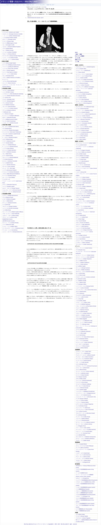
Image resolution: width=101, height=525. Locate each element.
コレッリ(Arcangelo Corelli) (8, 44)
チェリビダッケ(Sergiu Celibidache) (83, 186)
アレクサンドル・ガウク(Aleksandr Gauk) (85, 106)
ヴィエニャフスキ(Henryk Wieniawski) (10, 172)
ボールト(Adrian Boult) (81, 215)
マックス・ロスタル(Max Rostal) (83, 416)
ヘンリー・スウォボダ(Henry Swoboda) (84, 208)
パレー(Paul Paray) (80, 199)
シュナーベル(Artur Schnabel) (82, 287)
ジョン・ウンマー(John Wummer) (83, 454)
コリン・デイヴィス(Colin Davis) (83, 164)
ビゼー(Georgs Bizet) (7, 128)
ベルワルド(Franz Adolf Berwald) (9, 81)
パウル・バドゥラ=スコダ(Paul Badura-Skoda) (86, 306)
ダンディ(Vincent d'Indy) (7, 155)
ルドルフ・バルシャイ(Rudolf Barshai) (84, 240)
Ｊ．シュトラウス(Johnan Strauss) (10, 108)
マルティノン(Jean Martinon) (82, 226)
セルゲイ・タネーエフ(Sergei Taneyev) (10, 188)
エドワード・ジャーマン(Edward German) (11, 191)
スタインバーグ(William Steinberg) (83, 179)
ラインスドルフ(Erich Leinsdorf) (83, 237)
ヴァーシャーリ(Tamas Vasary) (82, 346)
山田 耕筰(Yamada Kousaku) (8, 220)
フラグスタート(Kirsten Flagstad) (83, 518)
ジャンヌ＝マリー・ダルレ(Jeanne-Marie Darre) (86, 289)
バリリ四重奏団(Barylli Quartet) (82, 489)
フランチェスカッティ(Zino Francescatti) (85, 409)
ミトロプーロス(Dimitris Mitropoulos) (84, 132)
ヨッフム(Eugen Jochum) (81, 235)
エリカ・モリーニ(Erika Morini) (82, 367)
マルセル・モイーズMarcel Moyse (83, 460)
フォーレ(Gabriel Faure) (7, 162)
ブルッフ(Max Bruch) (7, 153)
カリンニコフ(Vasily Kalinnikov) (9, 150)
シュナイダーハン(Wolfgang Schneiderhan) (85, 391)
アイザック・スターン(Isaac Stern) (83, 351)
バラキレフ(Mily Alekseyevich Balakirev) (11, 173)
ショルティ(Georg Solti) (81, 172)
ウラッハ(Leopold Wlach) (81, 444)
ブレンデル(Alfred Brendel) (81, 311)
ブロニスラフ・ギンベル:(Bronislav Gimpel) (85, 413)
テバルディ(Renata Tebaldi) (82, 516)
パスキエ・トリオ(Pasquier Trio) (83, 496)
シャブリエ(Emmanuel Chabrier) (9, 170)
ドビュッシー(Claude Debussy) (9, 144)
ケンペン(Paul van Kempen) (82, 83)
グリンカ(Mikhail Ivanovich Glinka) (9, 119)
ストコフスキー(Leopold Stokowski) (83, 181)
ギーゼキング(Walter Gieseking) (83, 269)
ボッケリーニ (5, 79)
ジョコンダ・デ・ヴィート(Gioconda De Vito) (86, 396)
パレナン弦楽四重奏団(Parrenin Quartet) (84, 498)
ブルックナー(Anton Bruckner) (9, 106)
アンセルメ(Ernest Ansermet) (82, 108)
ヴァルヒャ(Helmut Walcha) (82, 347)
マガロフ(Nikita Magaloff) (81, 318)
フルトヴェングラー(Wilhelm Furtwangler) (85, 86)
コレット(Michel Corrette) (7, 50)
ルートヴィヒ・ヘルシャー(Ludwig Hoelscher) (86, 429)
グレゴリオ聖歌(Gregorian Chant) (9, 43)
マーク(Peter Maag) (80, 219)
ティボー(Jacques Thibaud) (82, 398)
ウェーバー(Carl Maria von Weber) (9, 72)
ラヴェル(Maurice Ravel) (7, 197)
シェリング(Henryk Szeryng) (82, 387)
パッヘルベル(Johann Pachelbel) (9, 52)
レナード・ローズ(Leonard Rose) (83, 433)
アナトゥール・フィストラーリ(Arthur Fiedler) (86, 143)
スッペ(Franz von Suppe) (7, 113)
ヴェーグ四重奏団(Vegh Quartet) (83, 510)
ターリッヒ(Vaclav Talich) (81, 124)
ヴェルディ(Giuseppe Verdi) (8, 99)
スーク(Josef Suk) (6, 204)
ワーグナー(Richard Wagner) (8, 101)
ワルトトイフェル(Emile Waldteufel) (10, 157)
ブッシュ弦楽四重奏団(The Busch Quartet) (85, 503)
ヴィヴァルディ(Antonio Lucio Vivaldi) (10, 32)
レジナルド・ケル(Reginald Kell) (83, 462)
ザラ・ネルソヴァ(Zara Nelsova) (83, 385)
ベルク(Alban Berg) (6, 210)
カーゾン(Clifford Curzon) (81, 260)
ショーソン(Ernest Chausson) (8, 164)
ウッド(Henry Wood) (80, 72)
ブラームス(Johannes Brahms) (9, 110)
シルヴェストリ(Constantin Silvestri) (84, 123)
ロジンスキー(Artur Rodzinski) (82, 99)
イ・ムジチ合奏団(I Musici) (82, 472)
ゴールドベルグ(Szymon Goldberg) (83, 384)
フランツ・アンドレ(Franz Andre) (83, 206)
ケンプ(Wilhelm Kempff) (81, 280)
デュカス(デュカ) (6, 179)
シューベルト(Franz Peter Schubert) (10, 68)
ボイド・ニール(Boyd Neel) (82, 217)
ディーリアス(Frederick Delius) (9, 175)
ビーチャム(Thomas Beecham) (82, 128)
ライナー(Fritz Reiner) (80, 137)
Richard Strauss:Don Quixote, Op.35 (35, 17)
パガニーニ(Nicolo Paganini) (8, 70)
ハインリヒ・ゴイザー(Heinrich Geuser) (84, 458)
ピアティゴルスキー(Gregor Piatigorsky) (84, 404)
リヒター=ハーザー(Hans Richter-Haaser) (85, 336)
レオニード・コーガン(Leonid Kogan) (84, 431)
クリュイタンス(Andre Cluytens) (83, 115)
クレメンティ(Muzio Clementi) (9, 83)
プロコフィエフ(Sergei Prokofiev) (9, 206)
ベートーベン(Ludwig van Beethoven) (10, 66)
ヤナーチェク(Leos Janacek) (8, 166)
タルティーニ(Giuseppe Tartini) (9, 39)
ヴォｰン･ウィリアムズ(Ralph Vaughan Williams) (12, 211)
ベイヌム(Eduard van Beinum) (82, 92)
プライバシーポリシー (42, 524)
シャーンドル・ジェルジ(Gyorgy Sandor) (85, 286)
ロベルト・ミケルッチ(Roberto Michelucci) (85, 438)
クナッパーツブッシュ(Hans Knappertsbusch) (86, 114)
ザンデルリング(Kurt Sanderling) (83, 166)
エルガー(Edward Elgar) (7, 139)
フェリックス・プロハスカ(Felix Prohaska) (85, 201)
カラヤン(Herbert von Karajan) (82, 155)
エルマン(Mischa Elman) (81, 369)
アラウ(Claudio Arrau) (80, 249)
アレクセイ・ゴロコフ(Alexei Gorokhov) (84, 356)
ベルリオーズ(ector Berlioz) (8, 90)
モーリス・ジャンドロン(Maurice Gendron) (85, 422)
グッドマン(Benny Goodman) (82, 447)
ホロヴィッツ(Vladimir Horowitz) (83, 315)
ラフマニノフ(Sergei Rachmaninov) (10, 195)
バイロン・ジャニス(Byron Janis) (83, 302)
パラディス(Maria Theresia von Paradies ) (11, 77)
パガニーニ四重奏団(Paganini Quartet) (84, 492)
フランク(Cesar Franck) (7, 102)
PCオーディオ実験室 (79, 56)
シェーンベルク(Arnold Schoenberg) (10, 208)
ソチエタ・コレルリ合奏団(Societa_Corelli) (85, 481)
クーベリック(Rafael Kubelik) (82, 157)
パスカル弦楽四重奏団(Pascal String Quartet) (85, 494)
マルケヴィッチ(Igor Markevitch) (83, 224)
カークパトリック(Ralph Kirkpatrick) (84, 258)
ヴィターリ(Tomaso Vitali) (8, 41)
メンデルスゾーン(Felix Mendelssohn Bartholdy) (12, 93)
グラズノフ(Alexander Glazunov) (9, 184)
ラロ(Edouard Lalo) (6, 112)
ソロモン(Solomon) (80, 293)
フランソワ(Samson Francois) (82, 309)
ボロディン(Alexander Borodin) (9, 117)
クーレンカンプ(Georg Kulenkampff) (84, 380)
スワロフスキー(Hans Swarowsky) (83, 182)
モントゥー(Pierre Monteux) (82, 135)
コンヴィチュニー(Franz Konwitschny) (84, 117)
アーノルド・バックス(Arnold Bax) (9, 230)
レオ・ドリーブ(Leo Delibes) (8, 177)
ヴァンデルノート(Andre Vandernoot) (84, 244)
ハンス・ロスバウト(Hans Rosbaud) (84, 191)
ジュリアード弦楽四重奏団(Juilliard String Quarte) (86, 480)
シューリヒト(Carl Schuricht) (82, 121)
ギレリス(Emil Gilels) (80, 273)
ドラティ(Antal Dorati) (80, 188)
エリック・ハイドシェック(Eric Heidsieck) (85, 257)
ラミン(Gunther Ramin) (81, 95)
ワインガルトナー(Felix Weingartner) (84, 103)
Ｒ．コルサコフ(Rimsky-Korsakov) (9, 137)
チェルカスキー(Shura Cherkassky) (83, 295)
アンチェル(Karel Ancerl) (81, 144)
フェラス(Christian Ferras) (81, 405)
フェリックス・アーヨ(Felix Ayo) (83, 407)
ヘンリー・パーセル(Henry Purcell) (10, 57)
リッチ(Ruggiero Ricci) (81, 425)
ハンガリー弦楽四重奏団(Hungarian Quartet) (85, 487)
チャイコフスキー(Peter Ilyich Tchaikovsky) (11, 132)
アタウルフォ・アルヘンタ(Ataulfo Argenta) (85, 66)
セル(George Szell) (80, 184)
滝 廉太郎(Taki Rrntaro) (7, 219)
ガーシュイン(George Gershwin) (9, 202)
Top (45, 7)
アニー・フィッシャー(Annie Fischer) (84, 248)
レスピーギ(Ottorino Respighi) (8, 199)
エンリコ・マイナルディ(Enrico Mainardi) (85, 371)
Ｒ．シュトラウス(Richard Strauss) (10, 146)
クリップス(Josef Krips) (81, 159)
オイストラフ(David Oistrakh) (82, 375)
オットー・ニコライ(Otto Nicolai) (9, 73)
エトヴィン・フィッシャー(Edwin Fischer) (85, 255)
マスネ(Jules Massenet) (7, 159)
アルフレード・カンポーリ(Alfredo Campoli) (85, 355)
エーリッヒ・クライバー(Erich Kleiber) (84, 74)
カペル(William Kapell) (80, 266)
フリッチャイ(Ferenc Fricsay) (82, 130)
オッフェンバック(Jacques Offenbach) (10, 115)
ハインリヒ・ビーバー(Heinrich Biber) (10, 59)
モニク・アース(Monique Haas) (83, 324)
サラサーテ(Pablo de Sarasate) (9, 152)
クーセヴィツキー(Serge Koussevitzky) (84, 79)
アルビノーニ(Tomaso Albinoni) (9, 54)
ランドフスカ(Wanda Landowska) (83, 331)
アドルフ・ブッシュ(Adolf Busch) (83, 70)
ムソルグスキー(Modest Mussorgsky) (10, 130)
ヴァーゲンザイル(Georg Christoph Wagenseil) (12, 55)
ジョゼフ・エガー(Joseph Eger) (83, 453)
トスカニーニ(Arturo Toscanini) (82, 85)
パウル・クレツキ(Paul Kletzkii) (83, 197)
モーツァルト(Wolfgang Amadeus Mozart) (11, 64)
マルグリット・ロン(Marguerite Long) (84, 320)
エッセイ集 (77, 57)
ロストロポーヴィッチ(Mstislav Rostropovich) (86, 436)
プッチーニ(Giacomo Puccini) (8, 141)
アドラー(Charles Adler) (81, 68)
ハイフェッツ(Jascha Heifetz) (82, 402)
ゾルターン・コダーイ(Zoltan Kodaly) (10, 215)
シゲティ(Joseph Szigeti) (81, 389)
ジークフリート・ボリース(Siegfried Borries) (85, 393)
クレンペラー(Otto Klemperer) (82, 161)
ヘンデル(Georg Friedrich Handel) (9, 37)
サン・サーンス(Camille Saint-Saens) (10, 126)
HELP (76, 52)
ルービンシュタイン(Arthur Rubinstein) (84, 342)
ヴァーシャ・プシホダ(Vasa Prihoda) (10, 222)
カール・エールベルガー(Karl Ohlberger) (84, 445)
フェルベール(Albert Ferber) (82, 307)
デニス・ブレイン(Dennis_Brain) (83, 456)
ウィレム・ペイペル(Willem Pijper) (9, 226)
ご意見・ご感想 (78, 54)
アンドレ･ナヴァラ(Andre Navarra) (83, 360)
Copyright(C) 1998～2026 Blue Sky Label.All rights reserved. (62, 524)
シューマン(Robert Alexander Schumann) (11, 95)
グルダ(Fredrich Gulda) (81, 278)
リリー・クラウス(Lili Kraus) (82, 340)
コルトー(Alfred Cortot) (81, 282)
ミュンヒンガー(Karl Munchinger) (83, 228)
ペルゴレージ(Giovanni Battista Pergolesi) (11, 46)
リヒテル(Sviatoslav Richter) (82, 338)
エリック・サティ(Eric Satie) (8, 168)
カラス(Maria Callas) (80, 514)
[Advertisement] (13, 18)
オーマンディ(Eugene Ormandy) (83, 150)
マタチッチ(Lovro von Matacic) (82, 222)
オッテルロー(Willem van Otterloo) (83, 152)
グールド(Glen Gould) (80, 275)
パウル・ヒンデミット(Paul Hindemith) (10, 213)
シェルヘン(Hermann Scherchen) (83, 119)
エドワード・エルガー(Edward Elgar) (84, 76)
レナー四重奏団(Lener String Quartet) (84, 509)
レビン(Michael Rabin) (81, 435)
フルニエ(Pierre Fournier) (81, 411)
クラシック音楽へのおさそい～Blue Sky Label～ (20, 1)
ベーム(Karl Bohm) (80, 210)
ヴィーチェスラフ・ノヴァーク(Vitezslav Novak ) (13, 228)
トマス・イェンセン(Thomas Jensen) (84, 126)
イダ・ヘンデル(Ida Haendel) (82, 362)
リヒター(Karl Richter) (80, 239)
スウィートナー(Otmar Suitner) (82, 177)
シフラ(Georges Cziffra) (81, 284)
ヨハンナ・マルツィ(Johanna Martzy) (84, 424)
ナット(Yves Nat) (79, 298)
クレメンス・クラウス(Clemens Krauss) (84, 81)
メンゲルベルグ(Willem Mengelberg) (84, 94)
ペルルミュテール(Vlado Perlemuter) (84, 313)
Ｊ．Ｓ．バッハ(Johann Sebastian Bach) (11, 35)
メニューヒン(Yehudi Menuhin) (82, 420)
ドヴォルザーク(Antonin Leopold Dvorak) (11, 133)
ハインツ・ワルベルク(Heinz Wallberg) (84, 190)
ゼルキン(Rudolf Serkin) (81, 291)
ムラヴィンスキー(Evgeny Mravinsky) (84, 229)
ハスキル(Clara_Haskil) (81, 300)
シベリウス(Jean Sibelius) (8, 148)
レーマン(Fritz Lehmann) (81, 97)
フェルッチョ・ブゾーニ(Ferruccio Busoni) (11, 190)
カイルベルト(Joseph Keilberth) (83, 112)
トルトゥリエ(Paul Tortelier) (82, 400)
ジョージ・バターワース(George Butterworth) (12, 231)
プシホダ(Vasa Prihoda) (81, 415)
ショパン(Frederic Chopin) (8, 92)
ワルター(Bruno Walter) (81, 139)
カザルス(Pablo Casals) (81, 153)
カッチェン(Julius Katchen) (82, 264)
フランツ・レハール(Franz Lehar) (9, 217)
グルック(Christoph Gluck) (8, 75)
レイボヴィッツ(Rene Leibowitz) (83, 242)
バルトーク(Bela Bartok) (7, 200)
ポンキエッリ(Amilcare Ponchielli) (9, 161)
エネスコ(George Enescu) (81, 364)
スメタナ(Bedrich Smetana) (8, 104)
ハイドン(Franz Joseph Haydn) (9, 63)
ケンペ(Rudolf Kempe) (81, 163)
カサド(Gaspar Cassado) (81, 376)
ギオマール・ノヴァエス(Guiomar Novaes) (85, 271)
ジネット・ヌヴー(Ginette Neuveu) (83, 395)
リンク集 (77, 61)
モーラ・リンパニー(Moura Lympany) (84, 322)
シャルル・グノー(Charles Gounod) (10, 122)
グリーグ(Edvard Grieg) (7, 135)
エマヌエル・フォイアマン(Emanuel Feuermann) (86, 366)
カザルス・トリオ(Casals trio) (82, 478)
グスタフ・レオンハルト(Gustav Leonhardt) (85, 277)
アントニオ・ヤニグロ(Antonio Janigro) (84, 358)
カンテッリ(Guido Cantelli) (81, 77)
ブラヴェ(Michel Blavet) (7, 48)
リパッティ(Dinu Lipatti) (81, 333)
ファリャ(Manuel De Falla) (8, 224)
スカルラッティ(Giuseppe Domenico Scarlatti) (12, 34)
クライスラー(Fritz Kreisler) (82, 382)
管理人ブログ (78, 59)
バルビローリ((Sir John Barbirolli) (83, 195)
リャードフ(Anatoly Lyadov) (8, 186)
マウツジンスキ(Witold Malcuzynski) (83, 317)
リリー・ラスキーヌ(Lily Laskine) (83, 427)
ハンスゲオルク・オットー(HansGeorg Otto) (85, 193)
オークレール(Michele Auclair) (82, 373)
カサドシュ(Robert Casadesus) (82, 262)
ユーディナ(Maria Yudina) (81, 329)
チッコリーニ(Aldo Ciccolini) (82, 297)
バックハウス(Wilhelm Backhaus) (83, 304)
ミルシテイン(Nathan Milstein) (82, 418)
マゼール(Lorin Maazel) (81, 220)
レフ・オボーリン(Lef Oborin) (82, 344)
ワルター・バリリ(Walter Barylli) (83, 440)
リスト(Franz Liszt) (6, 97)
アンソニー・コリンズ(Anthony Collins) (84, 110)
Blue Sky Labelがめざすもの (30, 524)
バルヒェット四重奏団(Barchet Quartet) (84, 490)
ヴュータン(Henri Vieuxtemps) (9, 121)
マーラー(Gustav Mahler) (7, 142)
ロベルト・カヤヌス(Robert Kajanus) (84, 101)
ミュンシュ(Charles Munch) (82, 134)
